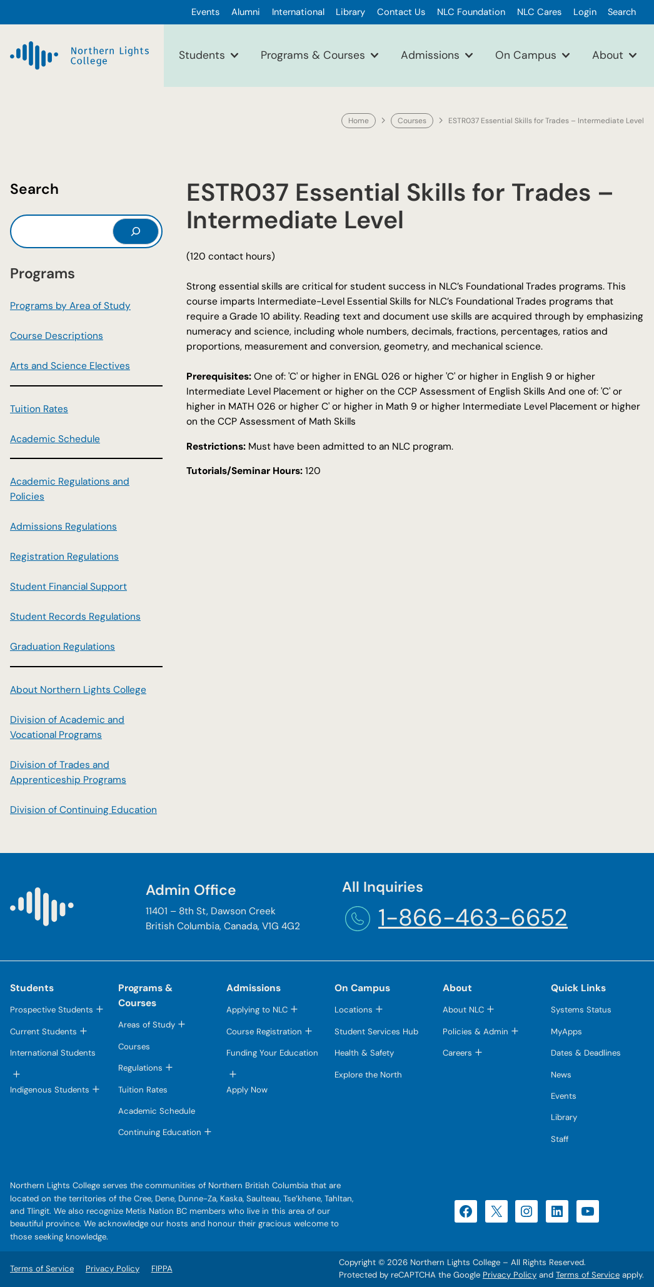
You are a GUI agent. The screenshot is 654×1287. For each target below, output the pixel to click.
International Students (53, 1052)
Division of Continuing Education (83, 810)
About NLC (463, 1009)
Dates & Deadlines (586, 1052)
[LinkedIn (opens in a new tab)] (557, 1211)
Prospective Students (51, 1009)
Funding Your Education (272, 1052)
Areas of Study (146, 1024)
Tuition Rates (39, 409)
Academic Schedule (55, 439)
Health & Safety (364, 1052)
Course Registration (264, 1031)
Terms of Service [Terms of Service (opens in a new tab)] (588, 1274)
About (607, 55)
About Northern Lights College (78, 690)
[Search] (136, 231)
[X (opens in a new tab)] (496, 1211)
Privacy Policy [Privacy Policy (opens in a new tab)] (509, 1274)
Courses (412, 121)
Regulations (140, 1067)
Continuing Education (159, 1132)
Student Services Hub (376, 1031)
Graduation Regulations (62, 646)
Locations (354, 1009)
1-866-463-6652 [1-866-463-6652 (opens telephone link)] (473, 917)
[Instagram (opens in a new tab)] (526, 1211)
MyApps (566, 1031)
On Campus (525, 55)
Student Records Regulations (75, 616)
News (561, 1074)
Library (564, 1117)
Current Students (43, 1031)
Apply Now (247, 1089)
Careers (457, 1052)
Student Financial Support (68, 586)
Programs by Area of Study (70, 306)
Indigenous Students (49, 1089)
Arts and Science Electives (70, 366)
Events (563, 1096)
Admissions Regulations (63, 526)
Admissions (430, 55)
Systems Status (581, 1009)
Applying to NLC (257, 1009)
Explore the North (368, 1074)
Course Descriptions (56, 336)
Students (202, 55)
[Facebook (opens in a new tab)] (466, 1211)
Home (358, 121)
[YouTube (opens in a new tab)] (587, 1211)
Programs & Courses (313, 55)
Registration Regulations (64, 556)
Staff (559, 1139)
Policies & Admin (475, 1031)
